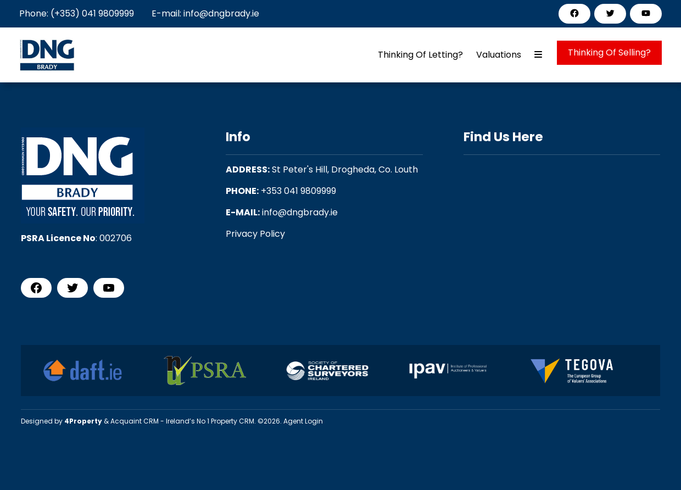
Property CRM (232, 421)
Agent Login (303, 421)
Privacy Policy (255, 233)
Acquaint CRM (134, 421)
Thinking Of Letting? (420, 54)
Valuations (498, 54)
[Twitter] (610, 13)
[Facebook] (574, 13)
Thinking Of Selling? (609, 52)
